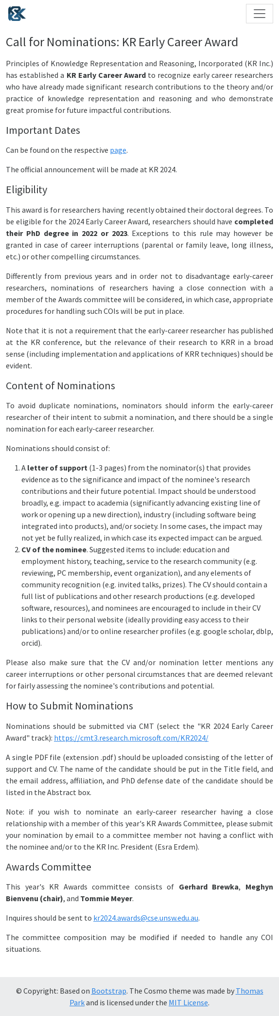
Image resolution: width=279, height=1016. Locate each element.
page (118, 150)
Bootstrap (108, 991)
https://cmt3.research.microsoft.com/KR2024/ (131, 738)
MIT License (188, 1002)
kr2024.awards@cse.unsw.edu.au (145, 918)
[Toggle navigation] (259, 13)
